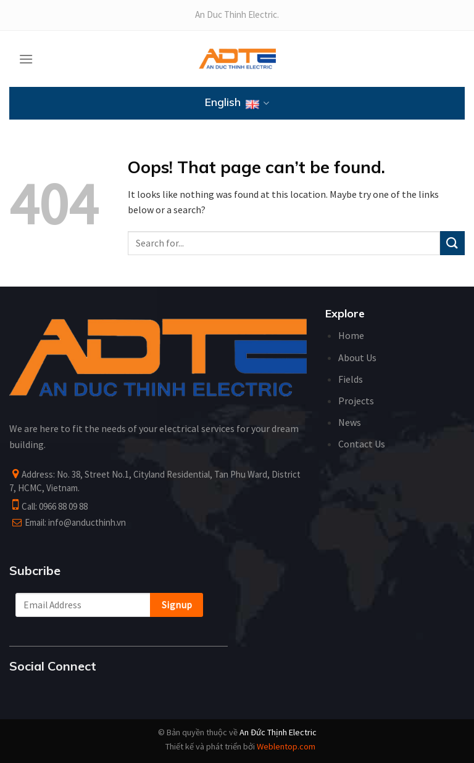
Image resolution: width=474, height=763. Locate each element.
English (236, 103)
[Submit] (452, 243)
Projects (356, 400)
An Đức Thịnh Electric (278, 732)
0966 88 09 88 (63, 506)
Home (351, 335)
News (349, 422)
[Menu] (26, 59)
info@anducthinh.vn (87, 522)
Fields (350, 379)
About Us (357, 357)
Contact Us (361, 444)
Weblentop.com (286, 746)
